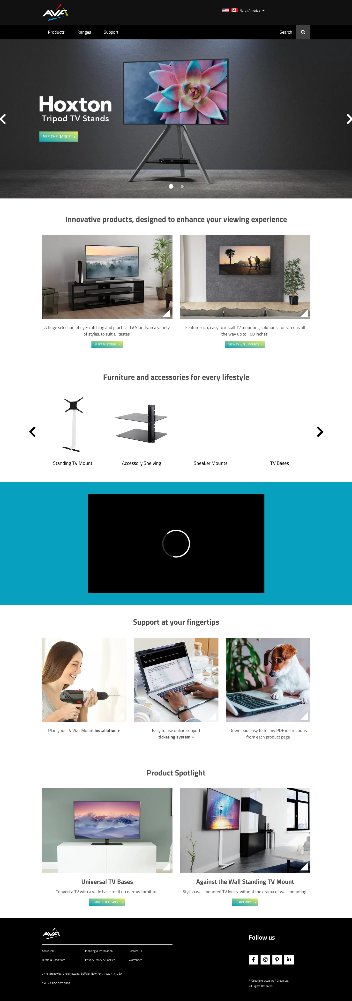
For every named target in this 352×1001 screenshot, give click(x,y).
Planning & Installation (98, 951)
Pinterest (277, 959)
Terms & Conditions (54, 959)
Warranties (135, 959)
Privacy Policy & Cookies (100, 959)
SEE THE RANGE (57, 136)
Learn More (243, 902)
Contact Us (135, 951)
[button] (32, 432)
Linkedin (289, 959)
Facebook (253, 959)
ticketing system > (176, 737)
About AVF (48, 951)
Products (56, 32)
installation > (107, 730)
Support (111, 32)
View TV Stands (106, 344)
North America (241, 10)
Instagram (265, 959)
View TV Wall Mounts (243, 344)
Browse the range (106, 902)
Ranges (84, 32)
